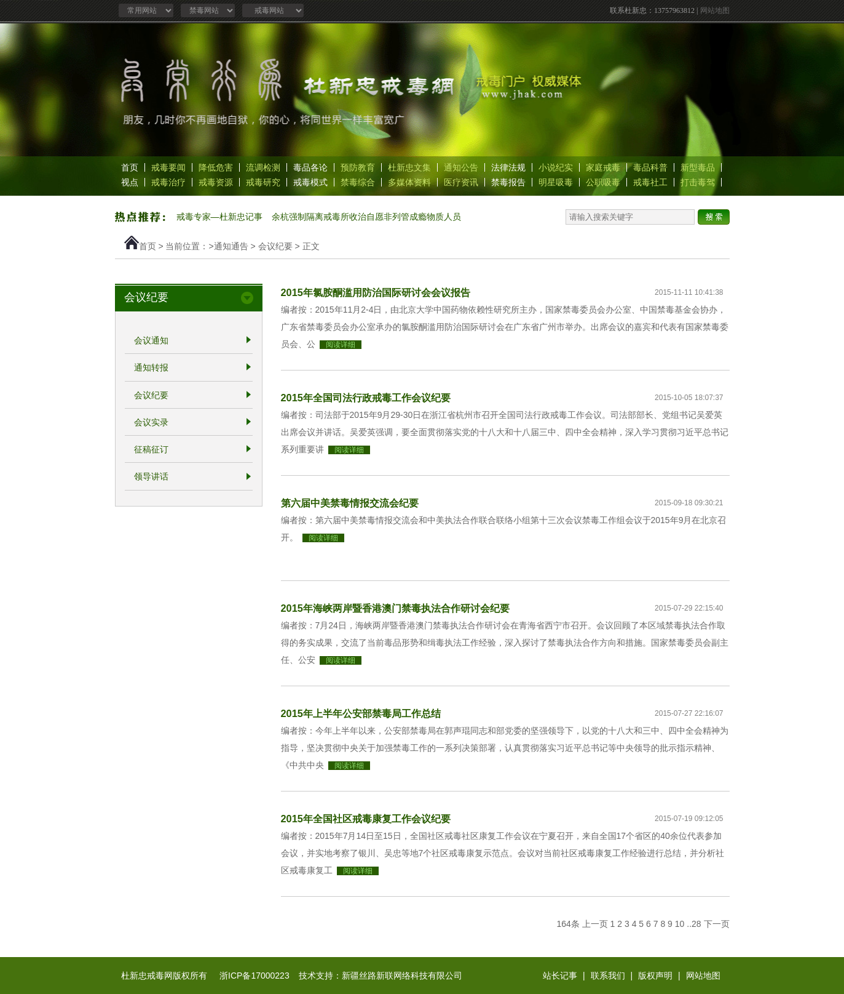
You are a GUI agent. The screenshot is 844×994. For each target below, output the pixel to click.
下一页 (717, 924)
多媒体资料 (409, 182)
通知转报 (151, 368)
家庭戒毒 (603, 167)
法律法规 (508, 167)
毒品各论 (310, 167)
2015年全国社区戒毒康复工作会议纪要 (366, 818)
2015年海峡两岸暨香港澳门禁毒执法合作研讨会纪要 (395, 608)
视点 (129, 182)
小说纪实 (555, 167)
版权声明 (655, 975)
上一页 (595, 924)
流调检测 (263, 167)
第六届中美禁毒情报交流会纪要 (350, 502)
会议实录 (151, 422)
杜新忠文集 (409, 167)
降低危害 (216, 167)
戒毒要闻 (168, 167)
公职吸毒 (603, 182)
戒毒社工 (650, 182)
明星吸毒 (555, 182)
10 (680, 924)
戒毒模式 (310, 182)
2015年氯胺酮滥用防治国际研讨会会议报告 (375, 292)
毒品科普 (650, 167)
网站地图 (715, 10)
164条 (567, 924)
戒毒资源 (216, 182)
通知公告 (461, 167)
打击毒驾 (697, 182)
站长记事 (560, 975)
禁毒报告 (508, 182)
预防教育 (358, 167)
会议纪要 (275, 246)
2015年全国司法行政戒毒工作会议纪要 (366, 397)
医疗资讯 (461, 182)
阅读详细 (340, 344)
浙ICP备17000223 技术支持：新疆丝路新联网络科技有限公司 (340, 975)
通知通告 (231, 246)
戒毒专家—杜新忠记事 (219, 217)
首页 (129, 167)
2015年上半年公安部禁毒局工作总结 (361, 713)
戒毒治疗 (168, 182)
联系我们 (608, 975)
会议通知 (151, 340)
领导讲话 (151, 477)
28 (696, 924)
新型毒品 (697, 167)
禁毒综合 (358, 182)
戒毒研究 (263, 182)
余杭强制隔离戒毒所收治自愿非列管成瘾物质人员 (366, 217)
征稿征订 (151, 449)
